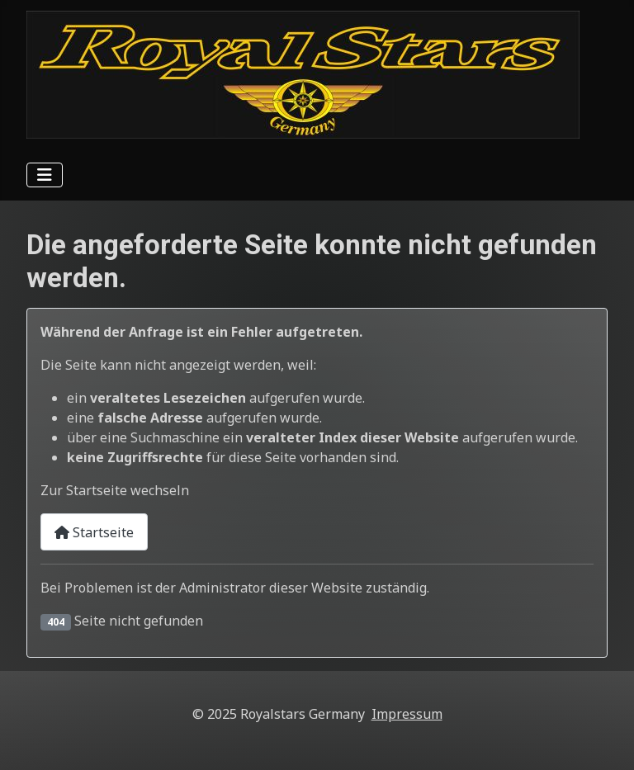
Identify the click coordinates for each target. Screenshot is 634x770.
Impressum (406, 714)
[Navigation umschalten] (44, 175)
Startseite (94, 532)
